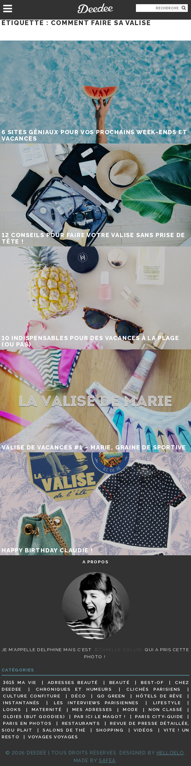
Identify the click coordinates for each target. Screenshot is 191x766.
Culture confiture (31, 695)
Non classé (165, 709)
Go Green (111, 695)
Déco (78, 695)
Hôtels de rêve (159, 695)
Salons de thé (64, 730)
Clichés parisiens (153, 689)
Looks (12, 709)
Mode (130, 709)
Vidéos (143, 730)
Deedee (95, 8)
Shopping (110, 730)
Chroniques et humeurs (74, 689)
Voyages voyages (53, 736)
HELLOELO (170, 752)
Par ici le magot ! (100, 716)
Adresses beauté (73, 682)
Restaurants (81, 723)
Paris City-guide (159, 716)
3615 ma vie (19, 682)
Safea (107, 760)
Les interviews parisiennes (96, 702)
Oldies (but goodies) (34, 716)
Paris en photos (27, 723)
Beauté (119, 682)
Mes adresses (92, 709)
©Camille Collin (118, 649)
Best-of (152, 682)
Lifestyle (167, 702)
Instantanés (21, 702)
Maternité (47, 709)
